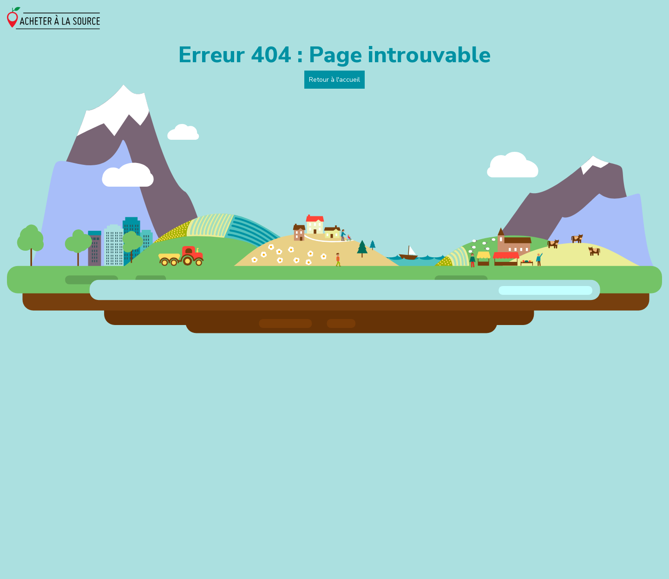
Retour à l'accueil (334, 79)
